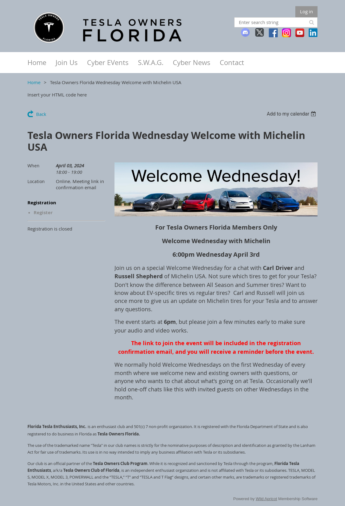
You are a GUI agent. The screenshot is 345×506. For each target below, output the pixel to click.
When (33, 166)
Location (36, 181)
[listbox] (292, 114)
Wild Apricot (266, 498)
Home (33, 82)
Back (41, 114)
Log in (306, 11)
